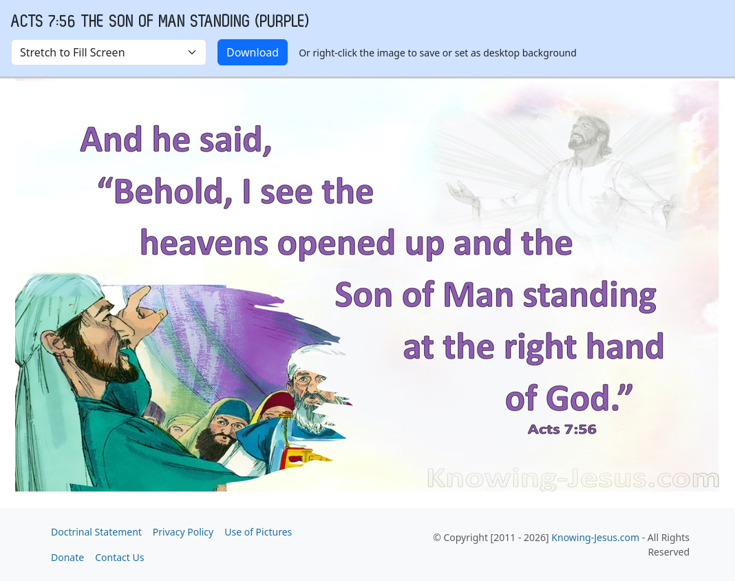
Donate (67, 557)
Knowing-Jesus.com (595, 537)
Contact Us (119, 557)
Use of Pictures (258, 531)
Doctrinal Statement (96, 531)
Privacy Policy (183, 531)
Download (252, 52)
